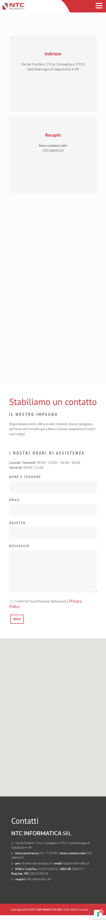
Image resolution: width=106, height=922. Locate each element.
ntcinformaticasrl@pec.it (36, 870)
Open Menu (99, 5)
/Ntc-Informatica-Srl (38, 886)
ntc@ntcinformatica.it (75, 870)
